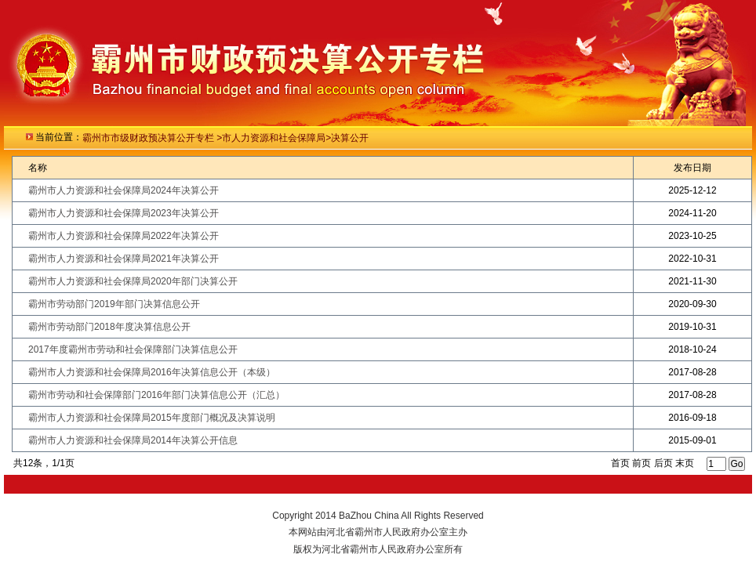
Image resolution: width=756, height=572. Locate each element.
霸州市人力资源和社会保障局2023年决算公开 (123, 213)
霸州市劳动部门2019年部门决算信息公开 (114, 304)
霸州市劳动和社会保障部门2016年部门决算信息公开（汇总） (156, 394)
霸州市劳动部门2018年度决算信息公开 (109, 326)
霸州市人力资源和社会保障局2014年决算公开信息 (133, 440)
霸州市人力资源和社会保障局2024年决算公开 (123, 190)
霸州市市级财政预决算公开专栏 (149, 137)
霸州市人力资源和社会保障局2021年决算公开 (123, 258)
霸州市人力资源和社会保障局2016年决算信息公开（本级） (151, 372)
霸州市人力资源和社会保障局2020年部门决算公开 (133, 281)
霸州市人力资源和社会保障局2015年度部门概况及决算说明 (151, 417)
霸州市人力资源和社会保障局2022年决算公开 (123, 235)
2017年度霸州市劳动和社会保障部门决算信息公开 (133, 349)
